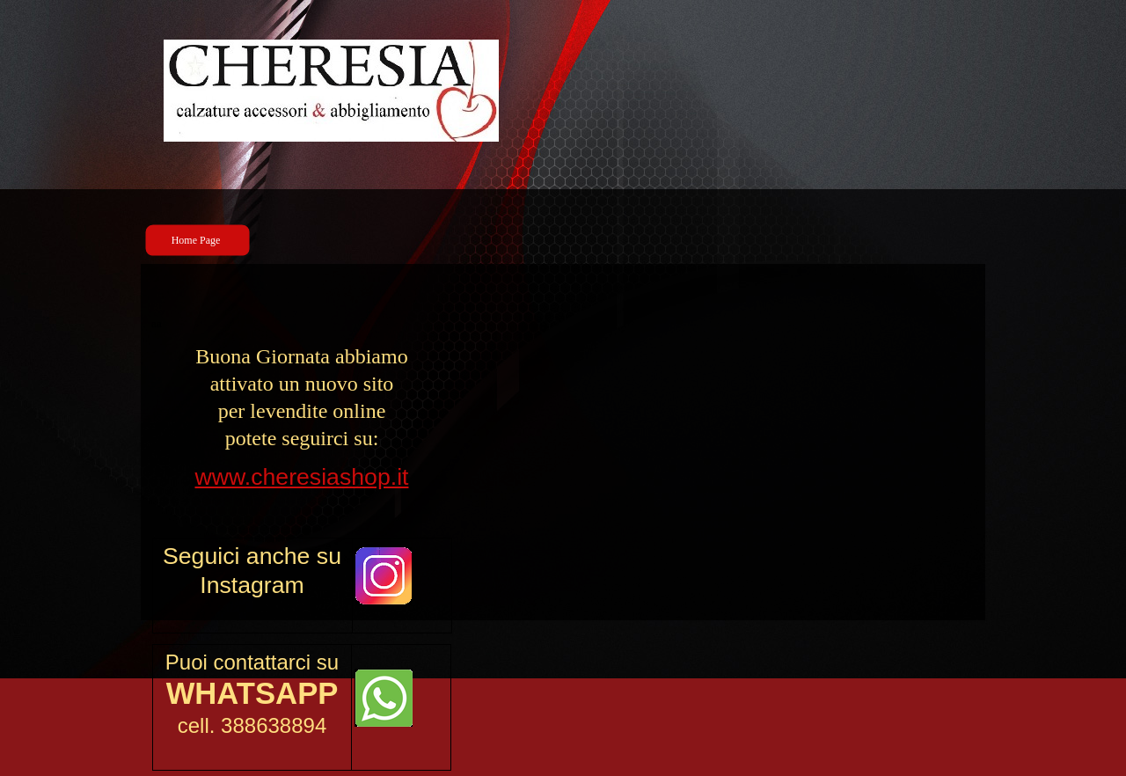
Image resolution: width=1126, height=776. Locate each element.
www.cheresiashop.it (302, 477)
